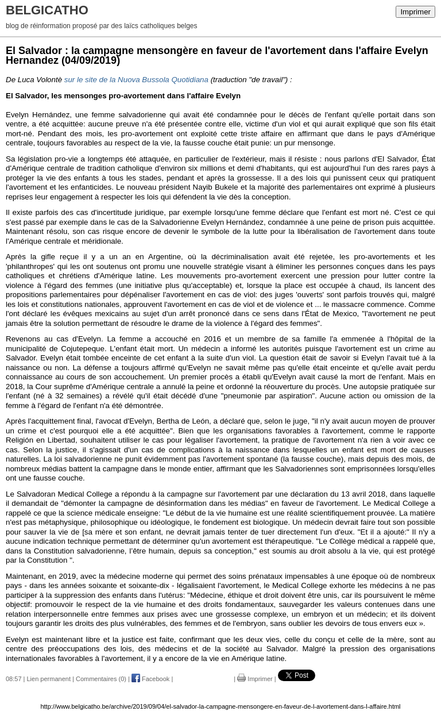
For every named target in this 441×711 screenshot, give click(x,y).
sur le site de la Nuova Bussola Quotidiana (136, 79)
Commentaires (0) (101, 678)
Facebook (150, 678)
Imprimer (415, 11)
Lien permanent (49, 678)
